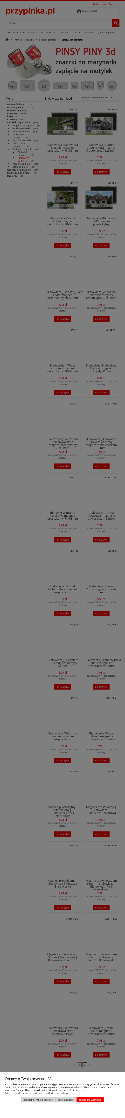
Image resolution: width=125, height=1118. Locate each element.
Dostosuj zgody (66, 1099)
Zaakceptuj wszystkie (90, 1099)
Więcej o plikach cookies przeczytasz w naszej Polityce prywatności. (37, 1093)
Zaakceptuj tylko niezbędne (38, 1099)
